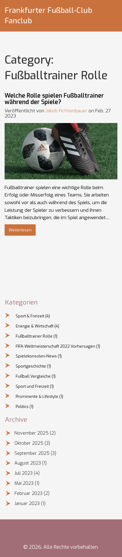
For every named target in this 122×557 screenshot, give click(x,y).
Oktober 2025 (32, 443)
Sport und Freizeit (35, 386)
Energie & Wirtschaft (37, 326)
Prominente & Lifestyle (39, 396)
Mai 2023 (26, 483)
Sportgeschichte (33, 366)
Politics (24, 406)
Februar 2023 (31, 493)
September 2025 (35, 453)
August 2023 (30, 463)
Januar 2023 (29, 504)
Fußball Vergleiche (36, 376)
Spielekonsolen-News (39, 356)
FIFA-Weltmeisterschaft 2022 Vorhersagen (58, 346)
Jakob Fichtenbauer (66, 111)
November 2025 (35, 433)
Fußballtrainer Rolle (36, 336)
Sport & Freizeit (33, 316)
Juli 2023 (27, 473)
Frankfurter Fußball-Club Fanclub (48, 16)
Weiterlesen (20, 230)
